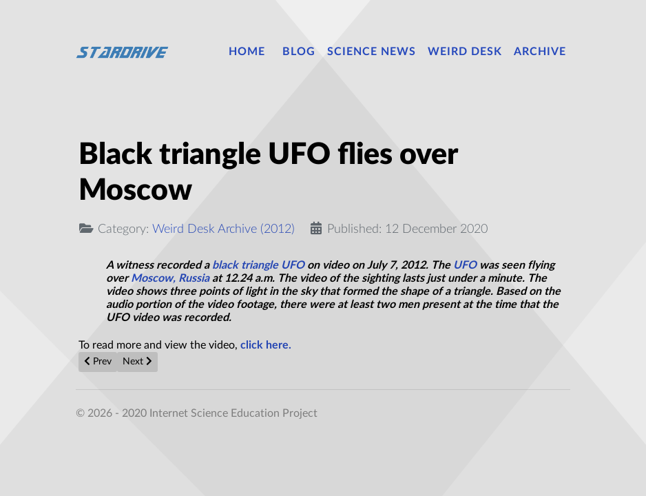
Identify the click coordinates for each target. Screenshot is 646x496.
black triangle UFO (256, 265)
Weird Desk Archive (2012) (223, 229)
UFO (465, 265)
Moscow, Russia (171, 278)
